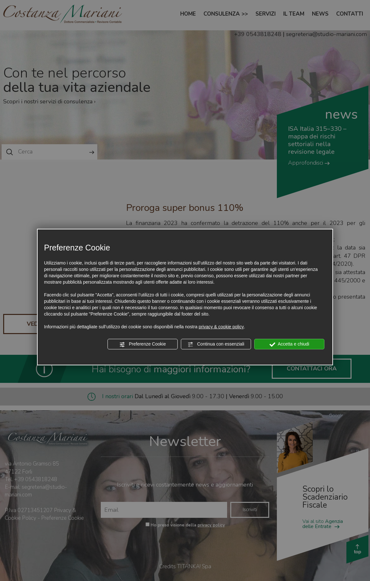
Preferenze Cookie (142, 344)
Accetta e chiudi (289, 344)
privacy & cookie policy (221, 326)
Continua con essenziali (216, 344)
